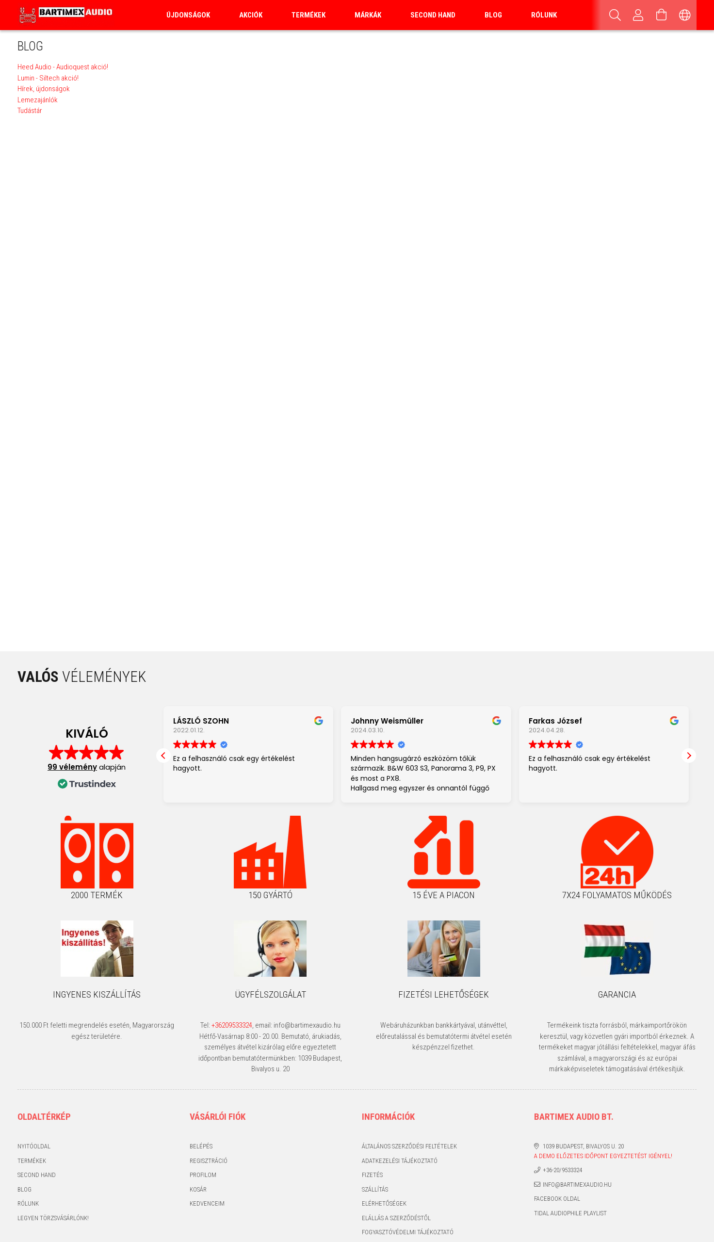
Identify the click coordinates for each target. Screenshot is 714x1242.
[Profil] (638, 15)
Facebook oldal (557, 1198)
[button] (689, 755)
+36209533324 (231, 1025)
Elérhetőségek (384, 1203)
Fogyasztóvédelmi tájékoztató (408, 1232)
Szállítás (375, 1189)
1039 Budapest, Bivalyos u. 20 (583, 1146)
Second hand (36, 1174)
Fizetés (372, 1174)
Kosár (198, 1189)
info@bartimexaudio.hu (577, 1184)
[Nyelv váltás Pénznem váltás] (685, 15)
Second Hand (432, 15)
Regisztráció (208, 1160)
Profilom (203, 1174)
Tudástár (29, 110)
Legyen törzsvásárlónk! (53, 1218)
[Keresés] (615, 15)
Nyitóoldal (33, 1146)
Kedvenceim (207, 1203)
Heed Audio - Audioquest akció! (62, 67)
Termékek (31, 1160)
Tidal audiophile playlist (570, 1213)
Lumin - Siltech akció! (48, 78)
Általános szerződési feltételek (409, 1146)
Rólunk (544, 15)
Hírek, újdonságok (43, 88)
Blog (24, 1189)
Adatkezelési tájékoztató (400, 1160)
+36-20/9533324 (562, 1170)
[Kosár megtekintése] (661, 15)
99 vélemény (72, 767)
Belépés (201, 1146)
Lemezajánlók (37, 100)
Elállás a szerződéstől (396, 1218)
